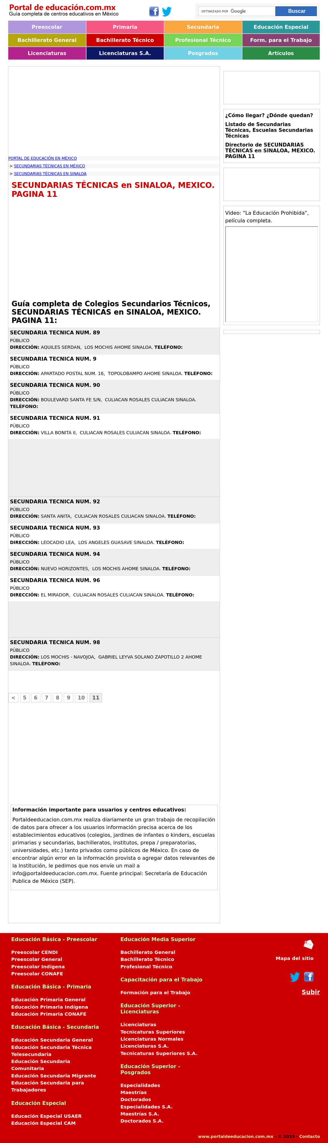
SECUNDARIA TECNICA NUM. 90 (55, 385)
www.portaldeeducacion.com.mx (235, 1136)
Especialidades (140, 1085)
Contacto (309, 1136)
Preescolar (47, 27)
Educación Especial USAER (46, 1116)
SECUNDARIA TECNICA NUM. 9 (53, 359)
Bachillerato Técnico (125, 40)
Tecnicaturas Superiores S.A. (159, 1053)
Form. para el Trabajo (281, 40)
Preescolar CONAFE (37, 974)
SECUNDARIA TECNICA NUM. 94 (55, 554)
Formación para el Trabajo (155, 992)
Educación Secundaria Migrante (53, 1076)
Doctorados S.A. (142, 1121)
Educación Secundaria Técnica (51, 1047)
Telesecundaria (31, 1054)
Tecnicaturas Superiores (152, 1032)
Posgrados (203, 53)
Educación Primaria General (48, 1000)
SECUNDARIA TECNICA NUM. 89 (55, 333)
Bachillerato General (47, 40)
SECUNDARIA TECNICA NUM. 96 (55, 580)
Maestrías (133, 1092)
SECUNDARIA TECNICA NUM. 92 (55, 502)
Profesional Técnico (203, 40)
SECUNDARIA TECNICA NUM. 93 (55, 528)
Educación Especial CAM (43, 1123)
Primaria (125, 27)
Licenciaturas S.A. (125, 53)
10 (81, 698)
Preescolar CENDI (34, 952)
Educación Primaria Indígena (49, 1007)
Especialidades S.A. (146, 1107)
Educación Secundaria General (52, 1040)
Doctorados (135, 1099)
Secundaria (203, 27)
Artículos (281, 53)
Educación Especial (281, 27)
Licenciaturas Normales (152, 1039)
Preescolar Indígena (38, 967)
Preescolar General (36, 959)
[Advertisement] (114, 111)
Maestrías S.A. (139, 1114)
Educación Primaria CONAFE (48, 1014)
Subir (311, 992)
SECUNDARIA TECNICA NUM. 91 (55, 418)
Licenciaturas (47, 53)
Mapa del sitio (295, 958)
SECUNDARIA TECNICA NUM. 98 (55, 642)
